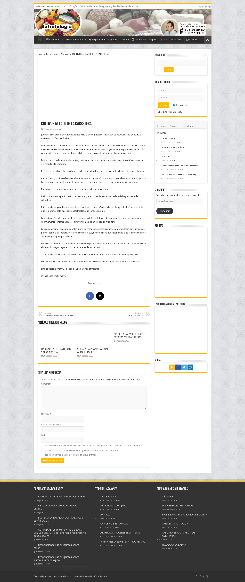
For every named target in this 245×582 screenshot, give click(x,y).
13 (175, 160)
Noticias (65, 54)
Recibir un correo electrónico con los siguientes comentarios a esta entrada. (81, 450)
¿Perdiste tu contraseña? (170, 112)
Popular (173, 126)
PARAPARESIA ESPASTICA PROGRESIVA (180, 165)
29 (180, 142)
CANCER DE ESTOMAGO (114, 523)
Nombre (46, 414)
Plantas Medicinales (172, 39)
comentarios (188, 126)
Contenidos (53, 39)
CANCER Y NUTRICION (175, 523)
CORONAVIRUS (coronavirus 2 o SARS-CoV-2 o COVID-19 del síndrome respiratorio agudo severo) (60, 532)
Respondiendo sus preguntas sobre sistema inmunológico (56, 558)
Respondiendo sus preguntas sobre (108, 39)
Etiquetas (161, 133)
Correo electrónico (51, 424)
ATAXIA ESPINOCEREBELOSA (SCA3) (178, 174)
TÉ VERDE (167, 496)
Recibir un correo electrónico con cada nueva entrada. (71, 455)
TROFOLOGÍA (168, 138)
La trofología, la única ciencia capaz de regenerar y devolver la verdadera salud (101, 6)
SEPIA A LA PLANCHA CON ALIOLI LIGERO (92, 350)
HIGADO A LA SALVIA (174, 544)
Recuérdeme (180, 105)
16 (180, 151)
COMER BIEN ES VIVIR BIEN (62, 314)
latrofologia (52, 54)
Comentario (47, 384)
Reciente (161, 126)
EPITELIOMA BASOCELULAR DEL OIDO (184, 514)
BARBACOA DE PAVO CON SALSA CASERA (56, 350)
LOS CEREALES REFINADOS (177, 505)
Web (43, 435)
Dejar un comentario (53, 129)
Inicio (39, 39)
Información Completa (144, 39)
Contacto (192, 39)
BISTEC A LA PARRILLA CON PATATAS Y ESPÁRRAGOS (129, 336)
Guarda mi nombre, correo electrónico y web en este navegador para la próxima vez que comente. (93, 445)
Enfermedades (75, 39)
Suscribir (165, 211)
